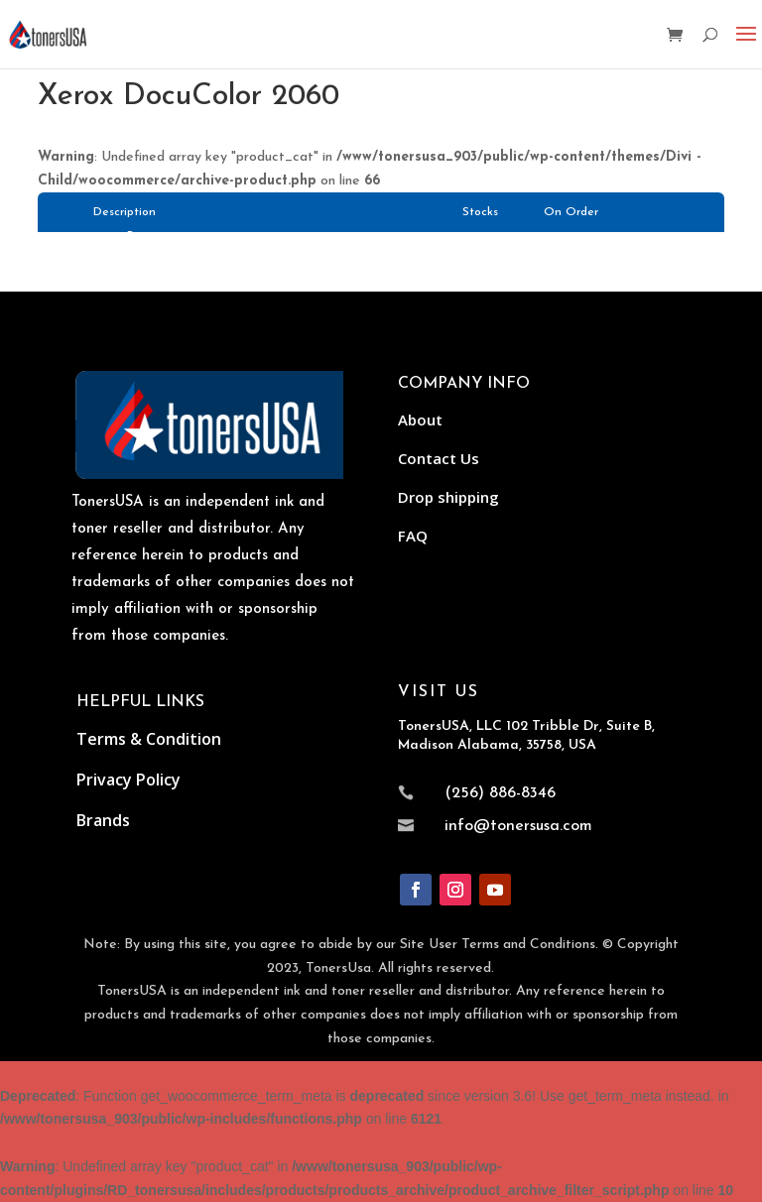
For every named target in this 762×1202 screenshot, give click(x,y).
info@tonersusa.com (518, 826)
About (420, 419)
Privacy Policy (128, 779)
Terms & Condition (148, 739)
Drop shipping (448, 497)
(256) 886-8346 (500, 793)
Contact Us (438, 458)
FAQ (413, 535)
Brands (103, 820)
